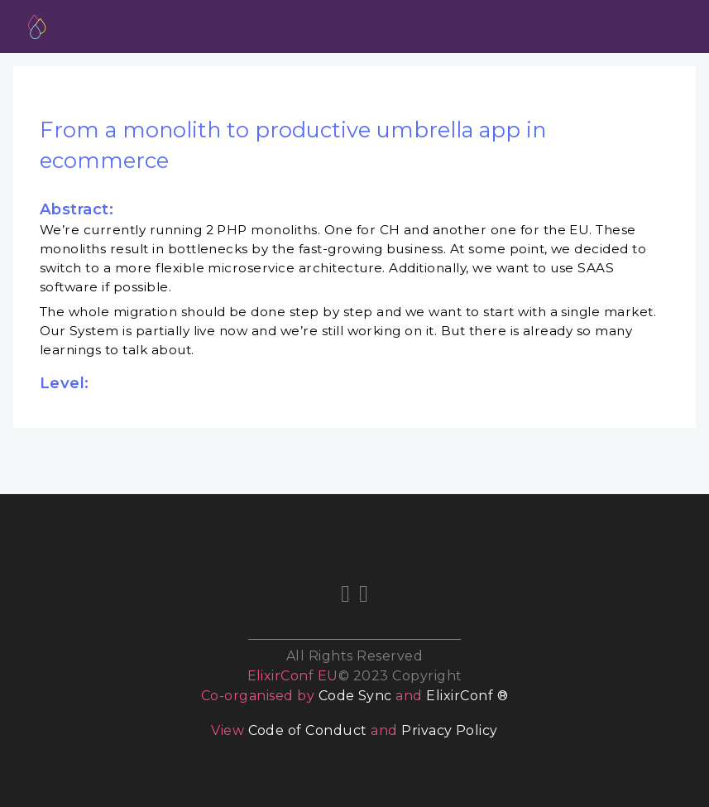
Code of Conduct (307, 730)
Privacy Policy (449, 730)
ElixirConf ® (467, 696)
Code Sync (355, 696)
